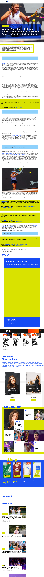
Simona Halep (17, 421)
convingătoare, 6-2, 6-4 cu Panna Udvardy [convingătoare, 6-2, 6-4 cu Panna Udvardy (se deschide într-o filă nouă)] (19, 154)
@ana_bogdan (4, 201)
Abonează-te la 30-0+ (33, 331)
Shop (12, 460)
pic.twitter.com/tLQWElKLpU (7, 207)
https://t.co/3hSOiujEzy (15, 105)
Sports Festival (4, 514)
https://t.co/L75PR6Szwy (30, 206)
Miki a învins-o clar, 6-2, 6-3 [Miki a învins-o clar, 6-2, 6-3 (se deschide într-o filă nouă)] (16, 135)
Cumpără (12, 399)
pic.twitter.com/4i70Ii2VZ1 (26, 105)
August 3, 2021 (19, 107)
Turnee (26, 410)
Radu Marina (5, 36)
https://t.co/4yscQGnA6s (29, 219)
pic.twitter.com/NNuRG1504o (21, 244)
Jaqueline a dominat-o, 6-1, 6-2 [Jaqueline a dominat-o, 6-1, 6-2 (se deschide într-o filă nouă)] (7, 153)
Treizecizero (8, 521)
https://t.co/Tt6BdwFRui (10, 244)
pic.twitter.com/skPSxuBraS (7, 220)
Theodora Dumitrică (9, 570)
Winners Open (5, 25)
